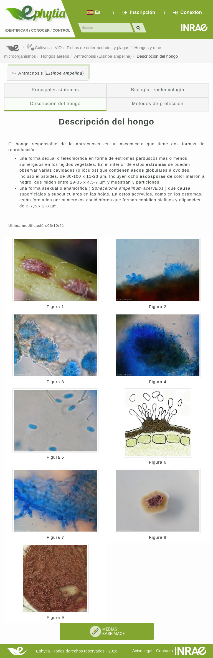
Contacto (164, 650)
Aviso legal (142, 650)
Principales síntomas (55, 89)
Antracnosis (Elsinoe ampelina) (103, 56)
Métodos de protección (158, 103)
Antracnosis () (51, 73)
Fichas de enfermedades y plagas (98, 47)
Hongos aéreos (55, 56)
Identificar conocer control (37, 30)
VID (58, 47)
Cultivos (38, 47)
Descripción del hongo (157, 56)
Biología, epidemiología (157, 89)
